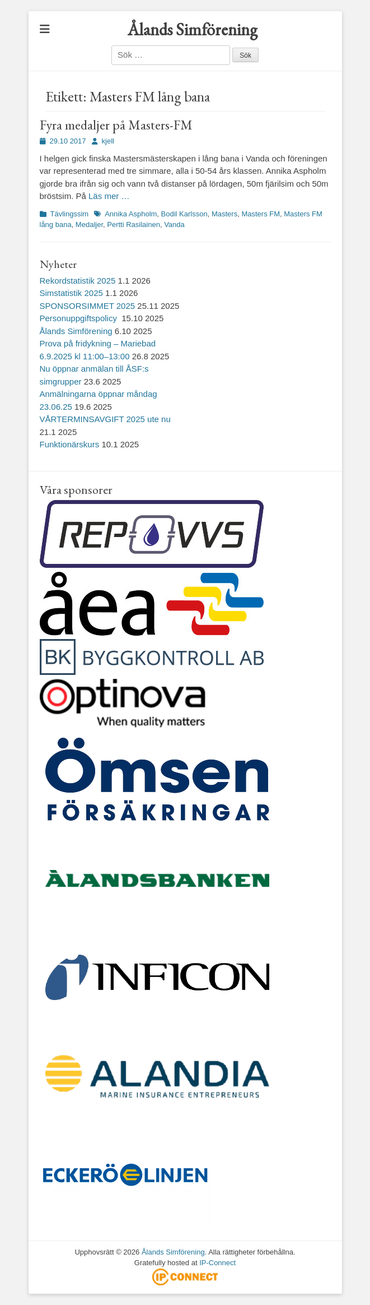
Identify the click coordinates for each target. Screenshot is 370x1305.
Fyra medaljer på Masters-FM (116, 124)
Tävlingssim (69, 214)
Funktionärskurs (70, 444)
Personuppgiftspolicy (80, 318)
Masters (224, 214)
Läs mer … (108, 196)
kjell (108, 141)
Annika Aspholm (131, 214)
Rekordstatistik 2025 (78, 280)
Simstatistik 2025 (71, 293)
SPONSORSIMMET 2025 (87, 306)
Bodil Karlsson (184, 214)
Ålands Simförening (192, 29)
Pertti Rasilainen (133, 224)
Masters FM (260, 214)
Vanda (174, 224)
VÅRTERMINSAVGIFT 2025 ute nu (105, 419)
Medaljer (89, 224)
